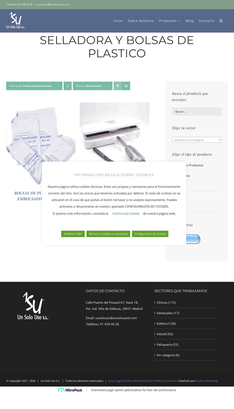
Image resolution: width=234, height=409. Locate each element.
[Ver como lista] (126, 86)
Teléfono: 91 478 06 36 (19, 4)
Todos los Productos (188, 165)
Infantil (162, 334)
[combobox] (197, 140)
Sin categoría (166, 355)
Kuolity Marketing (207, 381)
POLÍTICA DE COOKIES (126, 221)
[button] (221, 21)
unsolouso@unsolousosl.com (52, 4)
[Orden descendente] (68, 86)
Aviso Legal (115, 381)
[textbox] (196, 140)
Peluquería (164, 344)
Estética (162, 323)
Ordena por (30, 86)
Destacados (165, 313)
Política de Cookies (164, 381)
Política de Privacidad (138, 381)
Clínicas (162, 302)
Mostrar (89, 86)
